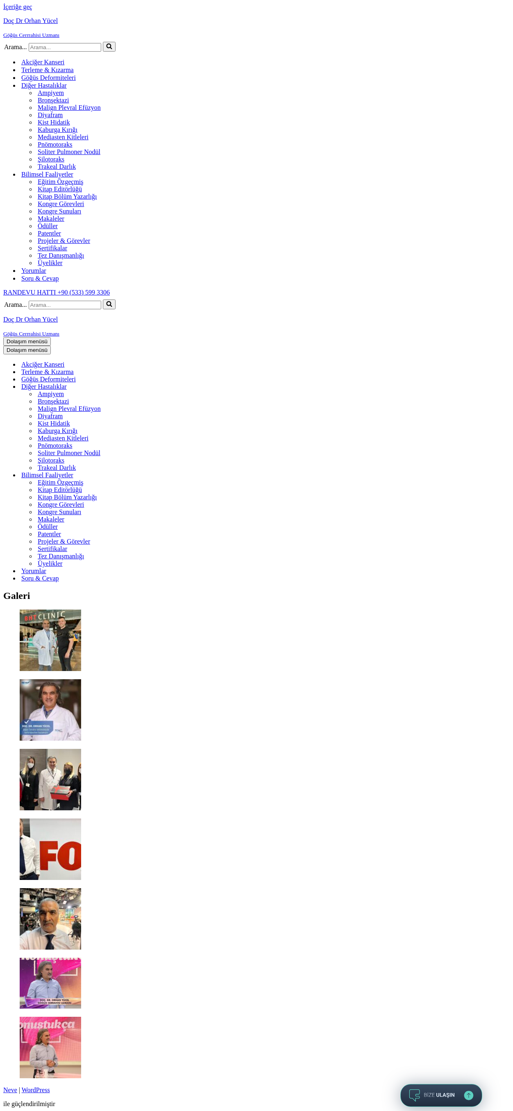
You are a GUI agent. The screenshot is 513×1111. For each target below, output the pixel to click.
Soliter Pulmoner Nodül (69, 151)
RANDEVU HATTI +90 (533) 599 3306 (56, 292)
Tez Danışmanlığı (61, 255)
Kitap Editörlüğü (60, 189)
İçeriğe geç (17, 6)
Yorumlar (33, 270)
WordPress (36, 1089)
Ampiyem (51, 92)
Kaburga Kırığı (57, 129)
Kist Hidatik (54, 122)
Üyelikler (50, 262)
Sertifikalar (52, 248)
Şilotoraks (51, 159)
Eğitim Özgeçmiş (61, 181)
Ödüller (48, 225)
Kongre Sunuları (59, 211)
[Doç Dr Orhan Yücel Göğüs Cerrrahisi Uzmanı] (256, 28)
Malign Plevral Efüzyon (69, 107)
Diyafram (50, 114)
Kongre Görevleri (61, 203)
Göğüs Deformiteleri (48, 77)
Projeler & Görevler (64, 240)
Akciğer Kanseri (42, 62)
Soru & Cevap (40, 278)
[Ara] (65, 47)
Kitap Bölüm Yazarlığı (67, 196)
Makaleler (51, 218)
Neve (10, 1089)
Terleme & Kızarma (47, 69)
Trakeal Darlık (57, 166)
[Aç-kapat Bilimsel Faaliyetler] (146, 475)
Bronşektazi (53, 100)
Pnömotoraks (55, 144)
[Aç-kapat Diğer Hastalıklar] (146, 386)
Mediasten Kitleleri (63, 137)
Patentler (49, 233)
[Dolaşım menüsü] (27, 341)
